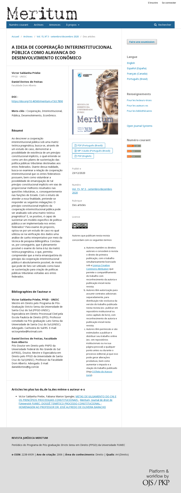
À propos (71, 24)
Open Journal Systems (139, 126)
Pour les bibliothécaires (139, 110)
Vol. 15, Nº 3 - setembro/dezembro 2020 (58, 36)
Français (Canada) (137, 73)
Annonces (54, 24)
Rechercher (164, 24)
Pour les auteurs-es (137, 105)
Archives (38, 24)
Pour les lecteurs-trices (139, 100)
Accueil (15, 36)
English (131, 63)
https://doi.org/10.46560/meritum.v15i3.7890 (37, 101)
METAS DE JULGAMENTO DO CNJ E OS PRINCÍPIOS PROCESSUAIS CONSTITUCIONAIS (67, 398)
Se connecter (169, 2)
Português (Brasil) (137, 79)
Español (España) (137, 68)
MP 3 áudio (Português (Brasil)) (93, 150)
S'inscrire (153, 2)
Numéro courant (18, 24)
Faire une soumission (141, 41)
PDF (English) (84, 156)
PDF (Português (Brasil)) (90, 145)
